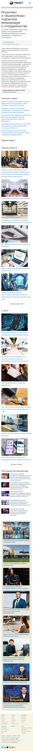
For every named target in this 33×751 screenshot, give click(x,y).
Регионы (17, 44)
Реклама (9, 735)
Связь (12, 44)
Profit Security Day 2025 (17, 509)
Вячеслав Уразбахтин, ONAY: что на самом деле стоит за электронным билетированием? (16, 611)
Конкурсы (23, 720)
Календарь (24, 715)
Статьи (13, 715)
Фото (22, 726)
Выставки (23, 716)
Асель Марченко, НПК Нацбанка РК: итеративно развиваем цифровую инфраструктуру (14, 659)
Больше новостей (16, 304)
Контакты (14, 735)
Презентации (24, 729)
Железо (3, 721)
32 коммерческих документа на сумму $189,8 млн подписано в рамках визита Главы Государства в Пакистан (16, 126)
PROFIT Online (15, 738)
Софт (2, 732)
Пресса (13, 726)
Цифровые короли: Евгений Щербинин (15, 682)
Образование (4, 723)
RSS (19, 735)
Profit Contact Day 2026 (17, 474)
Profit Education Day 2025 (17, 500)
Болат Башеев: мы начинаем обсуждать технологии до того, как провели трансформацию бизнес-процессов (15, 705)
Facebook (7, 92)
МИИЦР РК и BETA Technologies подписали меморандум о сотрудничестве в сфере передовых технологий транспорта (15, 103)
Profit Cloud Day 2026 (16, 491)
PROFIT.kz (14, 742)
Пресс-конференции (26, 731)
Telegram (13, 92)
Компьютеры (4, 727)
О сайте (3, 735)
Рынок (12, 718)
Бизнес (9, 44)
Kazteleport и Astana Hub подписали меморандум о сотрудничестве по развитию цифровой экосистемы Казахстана (15, 110)
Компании (3, 726)
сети (6, 731)
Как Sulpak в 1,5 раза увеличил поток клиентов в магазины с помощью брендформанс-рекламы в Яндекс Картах (15, 359)
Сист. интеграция (5, 729)
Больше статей (16, 464)
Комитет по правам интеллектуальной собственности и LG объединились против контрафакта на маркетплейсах (15, 132)
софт (7, 721)
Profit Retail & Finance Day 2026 (19, 482)
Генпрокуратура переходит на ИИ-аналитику (15, 198)
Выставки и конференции (27, 727)
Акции (22, 721)
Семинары (23, 718)
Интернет (3, 718)
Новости (3, 715)
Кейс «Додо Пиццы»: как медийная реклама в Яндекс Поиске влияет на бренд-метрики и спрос (16, 409)
